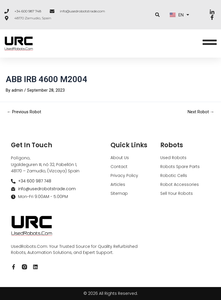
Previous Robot (24, 112)
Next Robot (201, 112)
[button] (157, 14)
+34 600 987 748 (27, 11)
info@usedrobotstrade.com (82, 11)
